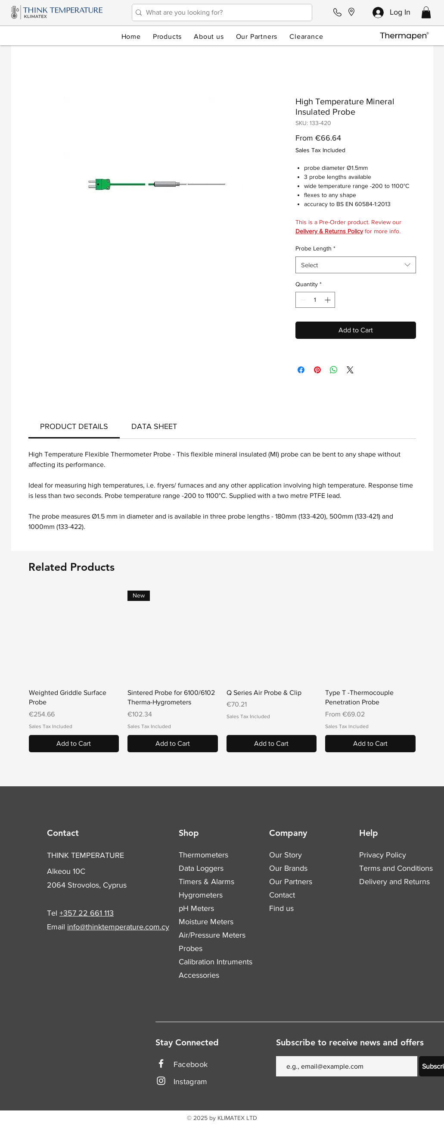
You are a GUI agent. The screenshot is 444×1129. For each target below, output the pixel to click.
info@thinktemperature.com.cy (118, 927)
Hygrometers (201, 895)
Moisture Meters (206, 921)
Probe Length (315, 248)
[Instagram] (161, 1080)
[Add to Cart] (74, 743)
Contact (282, 895)
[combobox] (355, 264)
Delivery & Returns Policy (329, 231)
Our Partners (290, 881)
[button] (426, 12)
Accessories (199, 975)
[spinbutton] (315, 299)
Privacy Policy (382, 855)
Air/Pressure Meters (212, 935)
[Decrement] (302, 299)
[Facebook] (161, 1063)
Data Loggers (201, 868)
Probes (190, 948)
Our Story (285, 855)
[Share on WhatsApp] (334, 370)
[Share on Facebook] (301, 370)
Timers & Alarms (206, 881)
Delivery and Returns (394, 881)
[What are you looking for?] (220, 12)
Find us (281, 908)
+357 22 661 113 (86, 913)
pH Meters (196, 908)
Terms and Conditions (396, 868)
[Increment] (328, 299)
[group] (222, 671)
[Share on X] (350, 370)
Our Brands (288, 868)
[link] (74, 426)
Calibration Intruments (215, 961)
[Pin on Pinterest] (317, 370)
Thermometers (203, 855)
